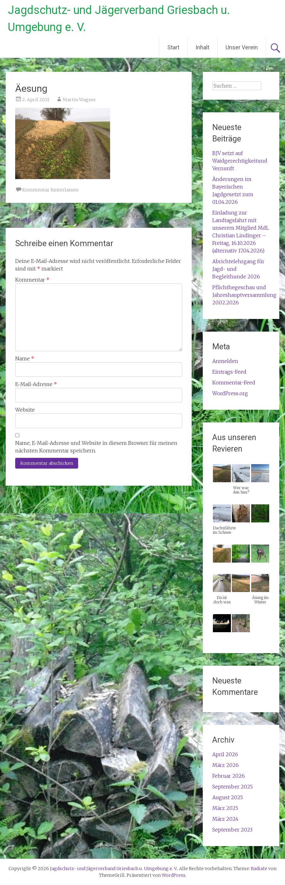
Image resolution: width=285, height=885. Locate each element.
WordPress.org (230, 393)
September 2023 (232, 829)
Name (24, 358)
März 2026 (225, 765)
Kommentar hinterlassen (50, 190)
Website (25, 410)
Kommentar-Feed (233, 382)
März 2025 (225, 808)
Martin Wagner (79, 100)
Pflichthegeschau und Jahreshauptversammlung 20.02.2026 (244, 295)
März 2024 (225, 819)
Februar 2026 (228, 776)
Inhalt (202, 47)
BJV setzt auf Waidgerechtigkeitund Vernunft (239, 160)
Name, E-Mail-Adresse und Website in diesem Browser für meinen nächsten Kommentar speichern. (96, 447)
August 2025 (227, 797)
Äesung (18, 219)
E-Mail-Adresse (36, 384)
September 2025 (232, 786)
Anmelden (225, 361)
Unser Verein (242, 47)
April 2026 (225, 754)
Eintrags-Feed (229, 372)
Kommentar (32, 280)
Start (173, 47)
